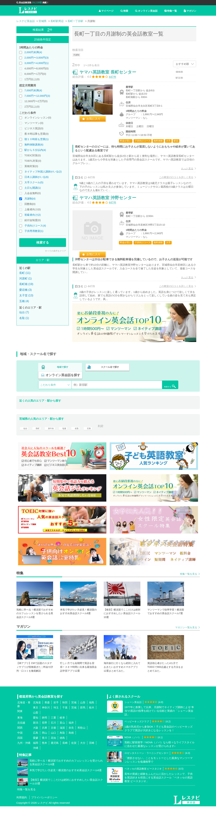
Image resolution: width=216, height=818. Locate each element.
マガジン (190, 10)
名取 (80, 437)
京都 (53, 739)
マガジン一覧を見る (186, 639)
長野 (44, 734)
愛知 (35, 729)
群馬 (82, 719)
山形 (82, 714)
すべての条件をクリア (55, 251)
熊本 (44, 754)
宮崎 (91, 754)
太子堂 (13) (26, 295)
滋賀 (62, 739)
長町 (38, 437)
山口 (53, 744)
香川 (44, 749)
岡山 (44, 744)
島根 (71, 744)
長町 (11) (25, 272)
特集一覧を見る (188, 585)
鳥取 (62, 744)
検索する (42, 242)
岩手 (56, 714)
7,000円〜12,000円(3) (37, 95)
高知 (53, 749)
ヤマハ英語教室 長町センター (111, 75)
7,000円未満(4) (33, 90)
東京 (35, 719)
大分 (82, 754)
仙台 (24, 437)
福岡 (35, 754)
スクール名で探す (109, 387)
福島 (91, 714)
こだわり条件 (48, 396)
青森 (47, 714)
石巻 (94, 437)
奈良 (71, 739)
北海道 (37, 714)
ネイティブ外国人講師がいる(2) (43, 171)
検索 (124, 10)
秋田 (65, 714)
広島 (35, 744)
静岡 (44, 729)
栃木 (91, 719)
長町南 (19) (26, 284)
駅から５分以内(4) (35, 149)
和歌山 (81, 739)
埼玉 (56, 719)
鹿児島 (55, 754)
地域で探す (63, 387)
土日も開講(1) (32, 187)
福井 (71, 734)
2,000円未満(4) (33, 52)
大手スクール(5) (33, 182)
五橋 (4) (24, 301)
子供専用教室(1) (33, 230)
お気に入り (97, 122)
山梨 (35, 724)
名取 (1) (24, 318)
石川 (53, 734)
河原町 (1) (25, 278)
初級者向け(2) (32, 214)
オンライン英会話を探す (155, 387)
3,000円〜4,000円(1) (36, 63)
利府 (107, 437)
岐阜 (62, 729)
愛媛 (35, 749)
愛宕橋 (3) (25, 289)
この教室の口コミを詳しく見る (173, 180)
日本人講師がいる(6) (36, 176)
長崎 (65, 754)
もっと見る (184, 171)
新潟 (35, 734)
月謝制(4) (29, 198)
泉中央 (52, 437)
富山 (62, 734)
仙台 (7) (24, 312)
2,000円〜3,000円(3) (36, 57)
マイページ (106, 10)
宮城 (73, 714)
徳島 (62, 749)
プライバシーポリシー (44, 809)
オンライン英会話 (146, 10)
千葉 (65, 719)
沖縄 (35, 759)
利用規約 (21, 809)
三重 (53, 729)
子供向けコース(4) (35, 225)
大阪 (35, 739)
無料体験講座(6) (33, 144)
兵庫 (44, 739)
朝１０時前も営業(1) (36, 139)
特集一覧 (170, 10)
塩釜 (67, 437)
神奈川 (46, 719)
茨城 (73, 719)
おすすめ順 (182, 63)
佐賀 (73, 754)
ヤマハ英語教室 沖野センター (111, 209)
